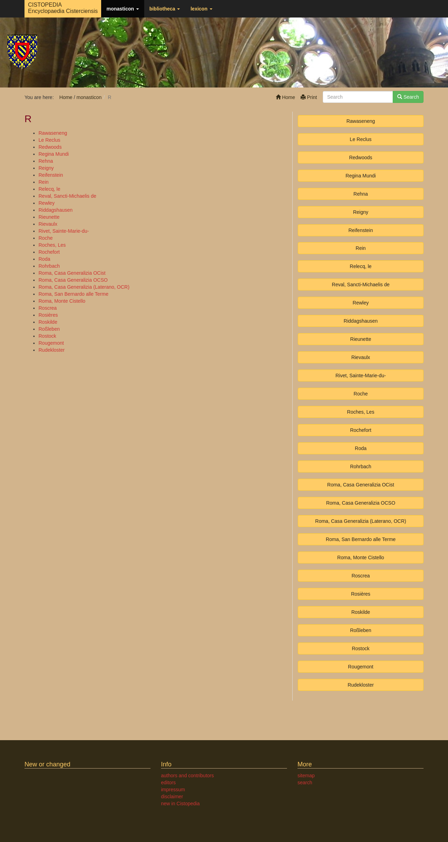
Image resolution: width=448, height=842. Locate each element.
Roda (44, 259)
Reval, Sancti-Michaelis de (67, 196)
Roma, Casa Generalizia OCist (71, 273)
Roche (45, 238)
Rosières (48, 315)
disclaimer (172, 796)
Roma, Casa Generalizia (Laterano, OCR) (84, 287)
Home (285, 97)
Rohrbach (49, 266)
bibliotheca (164, 9)
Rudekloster (51, 350)
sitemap (306, 775)
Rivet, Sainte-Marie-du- (63, 231)
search (305, 782)
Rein (43, 182)
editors (168, 782)
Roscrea (47, 308)
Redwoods (50, 147)
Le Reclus (49, 140)
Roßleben (49, 329)
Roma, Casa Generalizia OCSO (73, 280)
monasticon (122, 9)
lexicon (201, 9)
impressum (173, 789)
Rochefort (49, 252)
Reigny (46, 168)
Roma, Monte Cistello (61, 301)
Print (309, 97)
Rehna (45, 161)
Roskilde (47, 322)
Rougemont (51, 343)
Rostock (47, 336)
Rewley (46, 203)
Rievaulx (47, 224)
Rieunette (48, 217)
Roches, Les (52, 245)
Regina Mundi (53, 154)
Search (408, 97)
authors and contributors (187, 775)
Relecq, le (49, 189)
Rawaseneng (52, 133)
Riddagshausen (55, 210)
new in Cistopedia (180, 803)
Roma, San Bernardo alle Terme (73, 294)
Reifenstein (50, 175)
